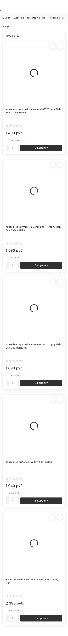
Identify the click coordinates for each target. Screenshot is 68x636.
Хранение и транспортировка (29, 18)
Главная (6, 18)
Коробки (53, 18)
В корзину (41, 147)
